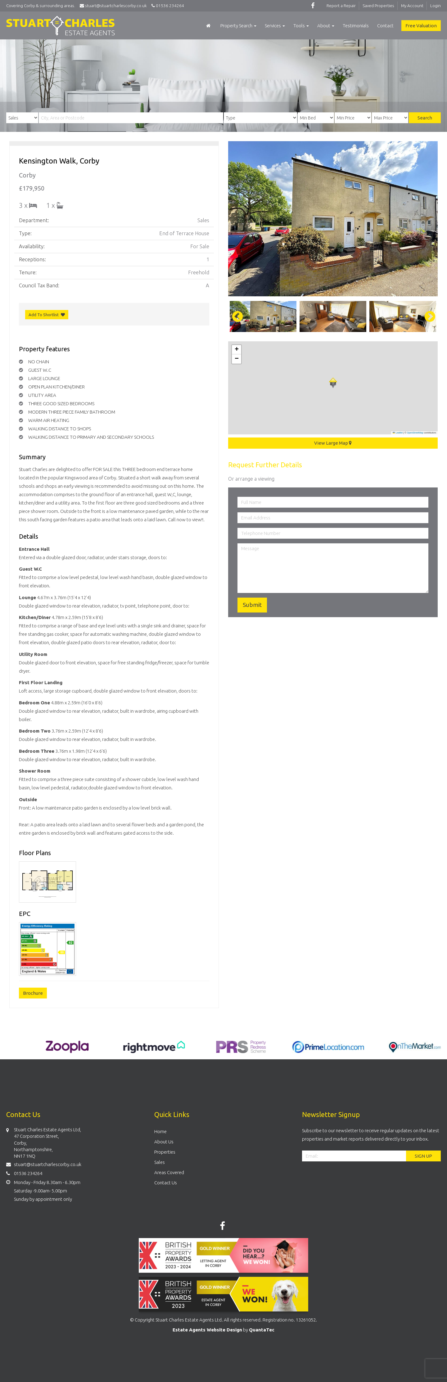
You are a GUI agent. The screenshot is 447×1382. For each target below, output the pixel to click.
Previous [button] (234, 316)
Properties (164, 1152)
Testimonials (356, 25)
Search (425, 117)
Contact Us (165, 1182)
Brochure (33, 993)
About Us (164, 1141)
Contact (385, 25)
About (325, 25)
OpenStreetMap (415, 432)
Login (435, 5)
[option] (333, 218)
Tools (301, 25)
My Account (412, 5)
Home (160, 1131)
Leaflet (398, 432)
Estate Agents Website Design (207, 1329)
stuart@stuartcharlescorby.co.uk (115, 5)
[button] (333, 383)
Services (275, 25)
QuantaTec (261, 1329)
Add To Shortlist (44, 314)
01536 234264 (167, 5)
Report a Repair (341, 5)
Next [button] (427, 316)
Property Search (238, 25)
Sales (159, 1162)
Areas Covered (169, 1172)
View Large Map (333, 443)
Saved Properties (378, 5)
